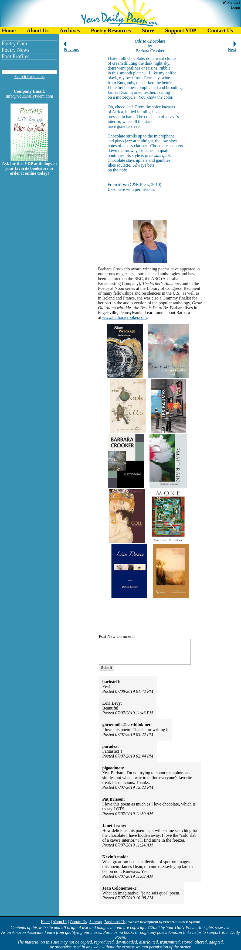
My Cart (231, 3)
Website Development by (164, 922)
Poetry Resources (111, 30)
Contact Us (78, 922)
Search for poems (29, 76)
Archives (70, 30)
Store (148, 30)
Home (9, 30)
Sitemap (95, 922)
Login (235, 7)
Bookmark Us (114, 922)
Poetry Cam (14, 43)
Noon (119, 288)
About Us (38, 30)
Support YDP (180, 30)
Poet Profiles (15, 56)
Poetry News (15, 50)
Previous (71, 47)
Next (232, 47)
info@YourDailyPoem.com (29, 96)
